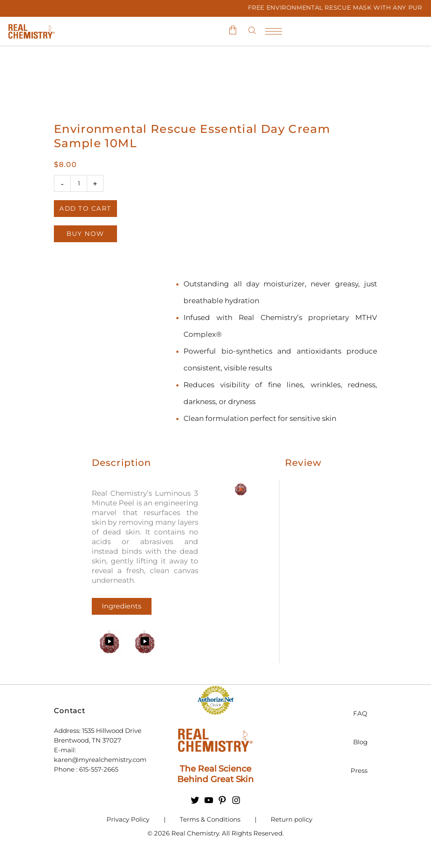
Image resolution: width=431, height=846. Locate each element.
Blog (360, 742)
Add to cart (85, 208)
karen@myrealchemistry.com (100, 760)
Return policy (291, 819)
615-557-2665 (99, 769)
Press (359, 771)
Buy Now (85, 234)
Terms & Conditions (210, 819)
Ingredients (121, 606)
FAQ (360, 713)
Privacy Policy (127, 819)
